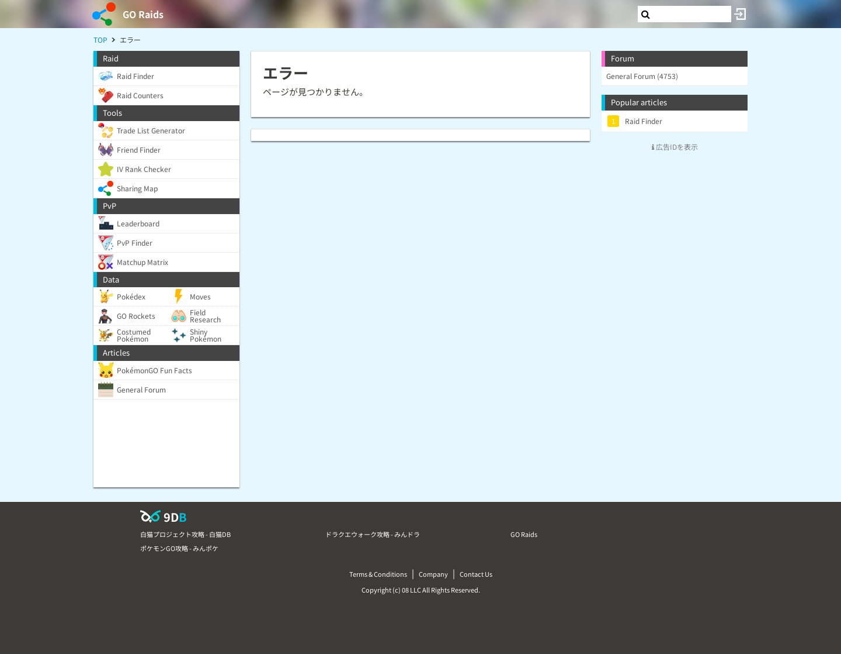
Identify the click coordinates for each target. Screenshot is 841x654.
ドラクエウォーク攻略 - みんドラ (372, 534)
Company (433, 574)
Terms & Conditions (378, 574)
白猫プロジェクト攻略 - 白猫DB (185, 534)
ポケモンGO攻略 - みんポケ (179, 548)
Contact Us (476, 574)
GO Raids (143, 14)
